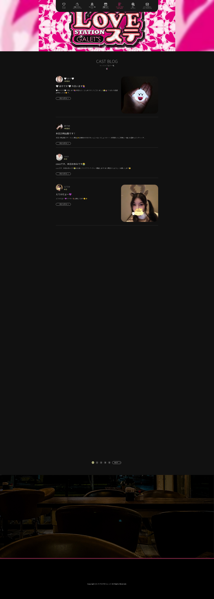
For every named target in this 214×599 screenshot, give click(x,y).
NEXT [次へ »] (116, 463)
